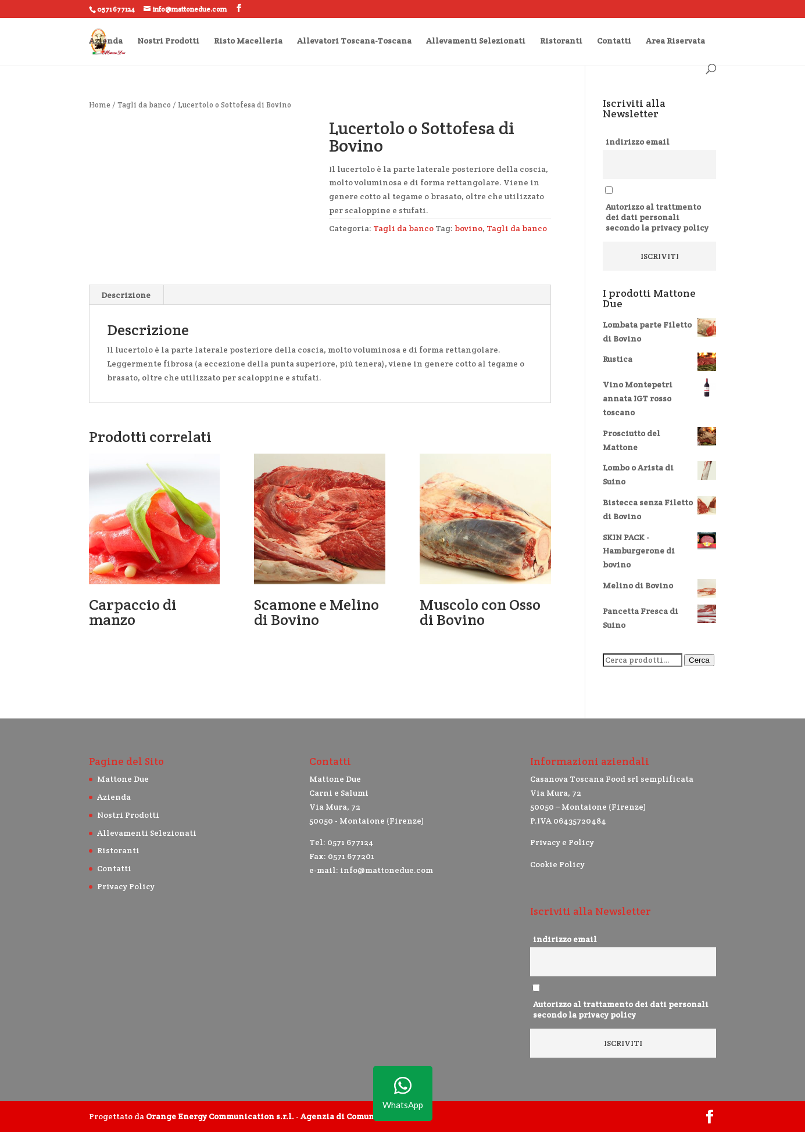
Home (99, 105)
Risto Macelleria (248, 41)
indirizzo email (638, 141)
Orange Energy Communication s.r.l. (220, 1116)
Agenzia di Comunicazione (355, 1116)
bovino (468, 228)
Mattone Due (123, 779)
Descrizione (126, 295)
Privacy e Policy (562, 842)
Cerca (699, 660)
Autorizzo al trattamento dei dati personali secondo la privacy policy (621, 1009)
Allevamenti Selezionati (475, 41)
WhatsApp (402, 1093)
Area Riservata (675, 41)
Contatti (614, 41)
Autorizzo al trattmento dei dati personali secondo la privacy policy (657, 217)
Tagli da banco (144, 105)
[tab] (126, 295)
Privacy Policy (126, 886)
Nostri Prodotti (168, 41)
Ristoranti (561, 41)
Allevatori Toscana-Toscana (354, 41)
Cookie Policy (557, 864)
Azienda (106, 41)
